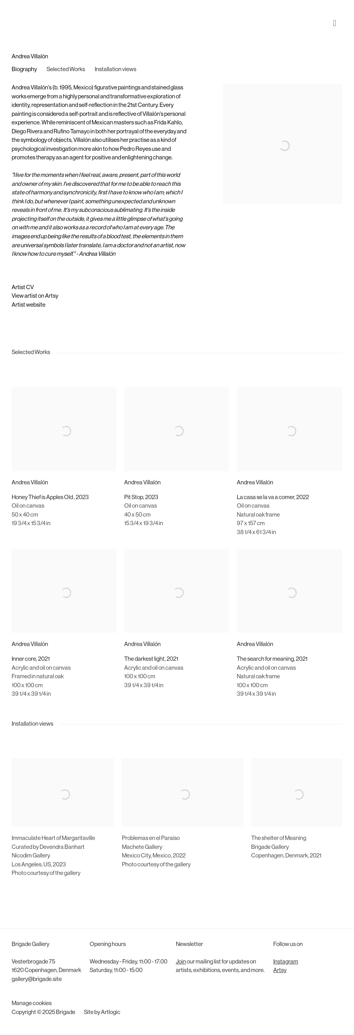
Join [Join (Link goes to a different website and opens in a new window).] (181, 962)
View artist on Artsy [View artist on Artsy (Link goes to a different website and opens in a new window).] (35, 296)
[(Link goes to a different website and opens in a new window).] (63, 897)
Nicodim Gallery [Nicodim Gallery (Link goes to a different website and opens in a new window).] (31, 870)
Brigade (23, 17)
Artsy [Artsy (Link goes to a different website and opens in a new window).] (279, 971)
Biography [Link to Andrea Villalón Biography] (24, 70)
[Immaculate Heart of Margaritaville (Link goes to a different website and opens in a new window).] (53, 853)
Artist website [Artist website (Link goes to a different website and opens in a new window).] (28, 305)
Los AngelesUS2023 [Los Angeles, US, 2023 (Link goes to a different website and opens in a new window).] (39, 879)
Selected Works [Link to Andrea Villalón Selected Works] (66, 70)
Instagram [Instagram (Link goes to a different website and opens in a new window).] (285, 962)
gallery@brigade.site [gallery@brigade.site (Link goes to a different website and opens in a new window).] (37, 980)
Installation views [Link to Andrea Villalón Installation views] (115, 70)
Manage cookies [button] (32, 1004)
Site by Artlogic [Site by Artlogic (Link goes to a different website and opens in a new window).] (102, 1013)
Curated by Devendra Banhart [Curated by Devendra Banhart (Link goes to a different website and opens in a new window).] (48, 862)
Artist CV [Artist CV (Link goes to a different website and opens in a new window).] (23, 288)
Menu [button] (336, 17)
